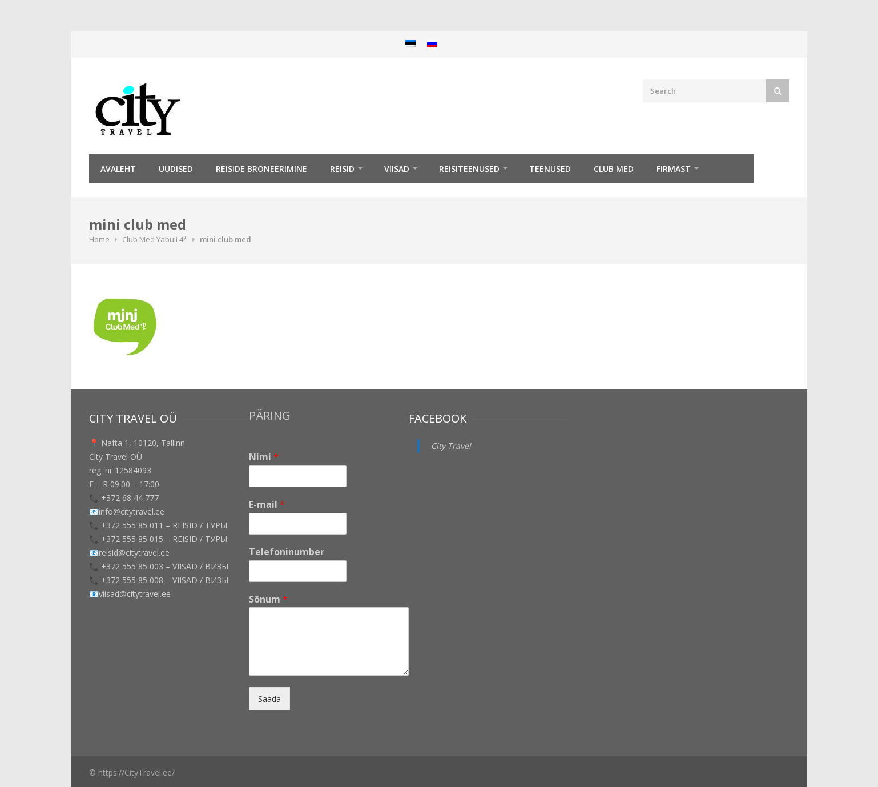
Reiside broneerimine (261, 168)
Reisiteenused (469, 168)
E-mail (267, 505)
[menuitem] (410, 43)
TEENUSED (550, 168)
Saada (269, 698)
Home (99, 239)
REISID (342, 168)
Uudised (176, 168)
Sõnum (268, 599)
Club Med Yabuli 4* (154, 239)
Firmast (674, 168)
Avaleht (118, 168)
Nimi (264, 457)
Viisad (396, 168)
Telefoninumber (286, 552)
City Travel (451, 445)
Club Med (614, 168)
